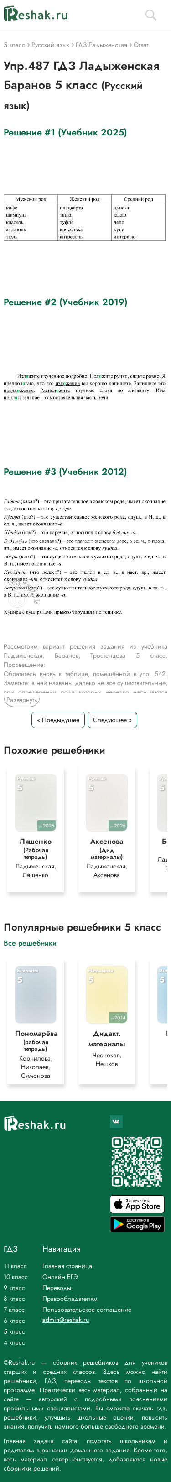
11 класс (15, 1265)
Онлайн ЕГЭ (60, 1276)
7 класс (14, 1309)
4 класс (14, 1342)
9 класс (14, 1287)
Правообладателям (70, 1298)
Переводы (56, 1287)
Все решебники (30, 942)
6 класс (14, 1320)
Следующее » (112, 719)
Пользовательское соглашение (86, 1309)
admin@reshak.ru (65, 1319)
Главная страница (67, 1265)
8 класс (14, 1298)
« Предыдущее (58, 719)
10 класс (16, 1276)
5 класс (14, 1331)
